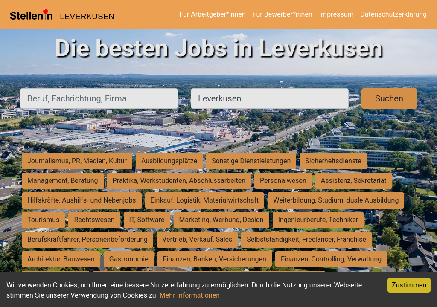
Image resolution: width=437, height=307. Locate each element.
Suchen (389, 98)
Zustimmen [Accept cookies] (409, 285)
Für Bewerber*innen (282, 14)
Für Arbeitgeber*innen (212, 14)
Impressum (336, 14)
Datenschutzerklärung (393, 14)
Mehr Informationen (190, 295)
